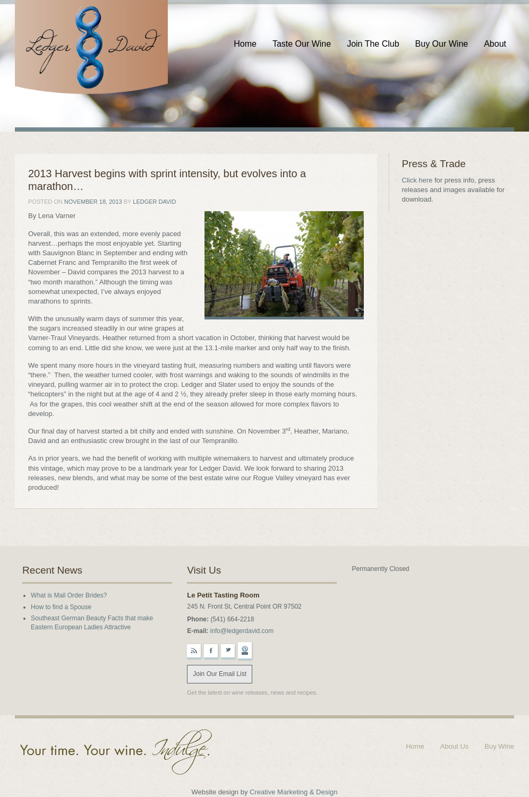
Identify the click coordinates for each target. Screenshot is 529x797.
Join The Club (373, 43)
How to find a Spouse (61, 607)
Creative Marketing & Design (293, 792)
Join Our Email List (219, 674)
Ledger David (154, 201)
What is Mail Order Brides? (69, 595)
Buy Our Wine (441, 43)
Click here (417, 180)
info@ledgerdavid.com (242, 631)
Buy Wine (499, 746)
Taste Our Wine (301, 43)
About (495, 43)
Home (245, 43)
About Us (454, 746)
